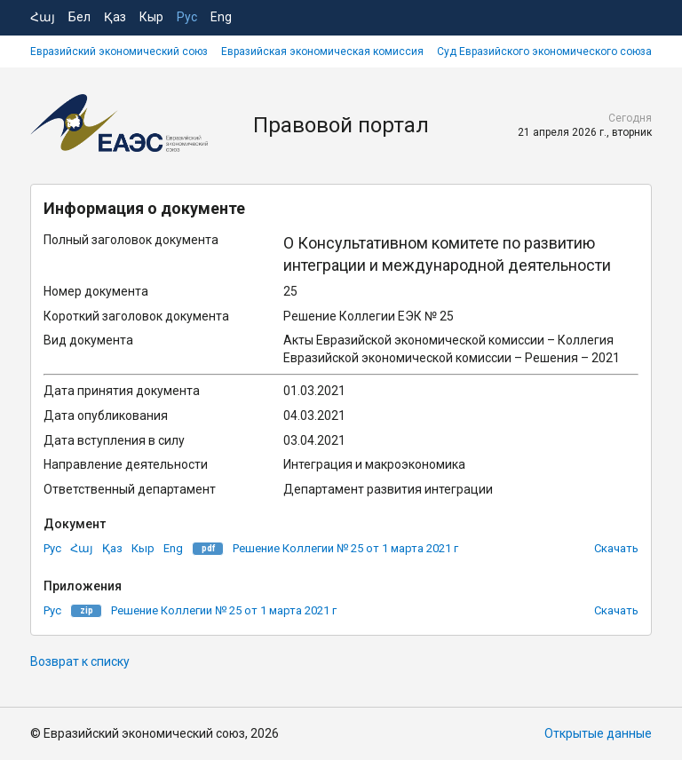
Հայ (42, 17)
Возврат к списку (80, 661)
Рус (187, 17)
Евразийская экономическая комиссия (322, 51)
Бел (79, 17)
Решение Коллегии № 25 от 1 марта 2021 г (345, 548)
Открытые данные (598, 733)
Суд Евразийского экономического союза (544, 51)
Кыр (151, 17)
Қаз (115, 17)
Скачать (616, 548)
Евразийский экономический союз (119, 51)
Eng (221, 17)
